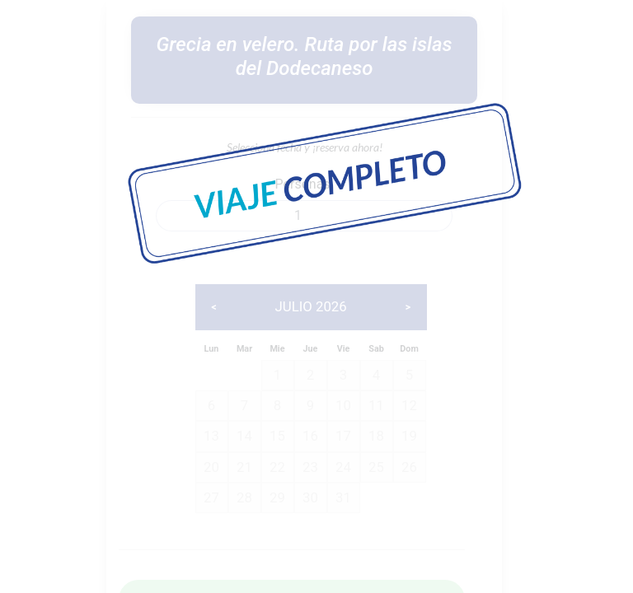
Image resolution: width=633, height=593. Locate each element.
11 (376, 405)
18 (376, 435)
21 (244, 467)
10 (343, 405)
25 (376, 467)
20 (211, 467)
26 (409, 467)
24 (343, 467)
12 (409, 405)
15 (277, 435)
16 (310, 435)
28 (244, 497)
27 (211, 497)
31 (343, 497)
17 (343, 435)
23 (310, 467)
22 (277, 467)
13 (211, 435)
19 (409, 435)
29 (277, 497)
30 (310, 497)
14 (244, 435)
